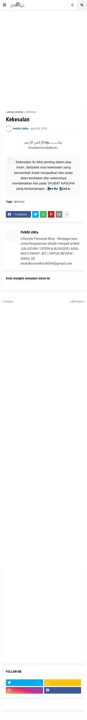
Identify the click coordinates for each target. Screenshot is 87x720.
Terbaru (8, 301)
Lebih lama (76, 301)
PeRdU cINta (29, 232)
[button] (4, 5)
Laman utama (14, 112)
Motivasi (31, 112)
